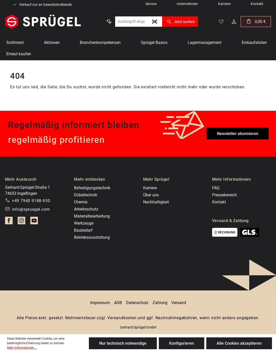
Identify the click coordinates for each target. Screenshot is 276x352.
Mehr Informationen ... (22, 347)
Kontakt (219, 202)
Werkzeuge (83, 223)
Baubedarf (83, 230)
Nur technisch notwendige (122, 343)
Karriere (150, 187)
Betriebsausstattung (92, 237)
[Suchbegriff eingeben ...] (131, 21)
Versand (178, 302)
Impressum (100, 302)
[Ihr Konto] (234, 22)
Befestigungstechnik (92, 187)
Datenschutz (137, 302)
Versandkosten (121, 317)
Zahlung (160, 302)
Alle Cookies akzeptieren (239, 343)
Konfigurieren (181, 343)
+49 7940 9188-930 (31, 200)
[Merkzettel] (221, 22)
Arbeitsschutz (86, 209)
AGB (118, 302)
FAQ (215, 187)
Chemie (80, 202)
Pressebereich (224, 195)
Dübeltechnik (85, 195)
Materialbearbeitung (92, 216)
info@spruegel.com (31, 209)
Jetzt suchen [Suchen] (180, 21)
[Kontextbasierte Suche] (109, 21)
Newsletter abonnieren (237, 133)
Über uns (151, 195)
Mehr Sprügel (156, 179)
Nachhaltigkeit (156, 202)
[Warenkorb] (256, 21)
